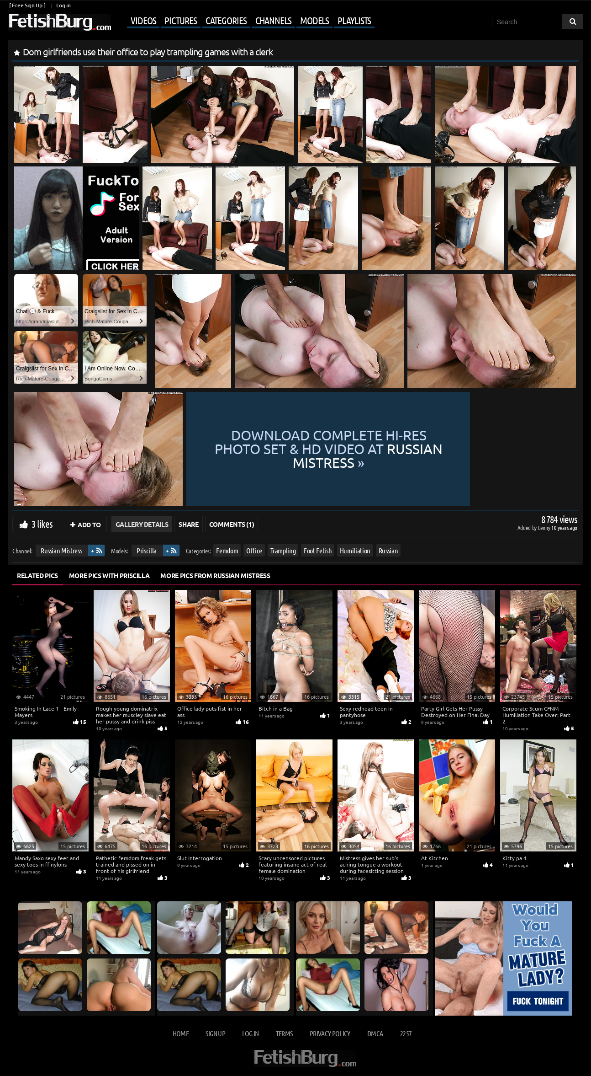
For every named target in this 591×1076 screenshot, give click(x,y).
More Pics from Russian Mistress (215, 575)
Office (254, 550)
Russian (388, 550)
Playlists (354, 20)
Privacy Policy (330, 1033)
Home (181, 1033)
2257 (406, 1033)
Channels (273, 20)
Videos (143, 20)
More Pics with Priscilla (109, 575)
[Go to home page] (59, 22)
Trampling (283, 550)
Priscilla (147, 550)
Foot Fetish (318, 550)
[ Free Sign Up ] (27, 5)
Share (188, 524)
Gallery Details (142, 524)
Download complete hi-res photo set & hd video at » (381, 449)
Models (314, 20)
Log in (63, 5)
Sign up (215, 1033)
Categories (226, 20)
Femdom (227, 550)
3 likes (42, 524)
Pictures (180, 20)
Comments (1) (231, 524)
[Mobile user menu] (244, 21)
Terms (284, 1033)
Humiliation (355, 550)
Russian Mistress (61, 550)
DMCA (375, 1033)
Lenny (544, 527)
